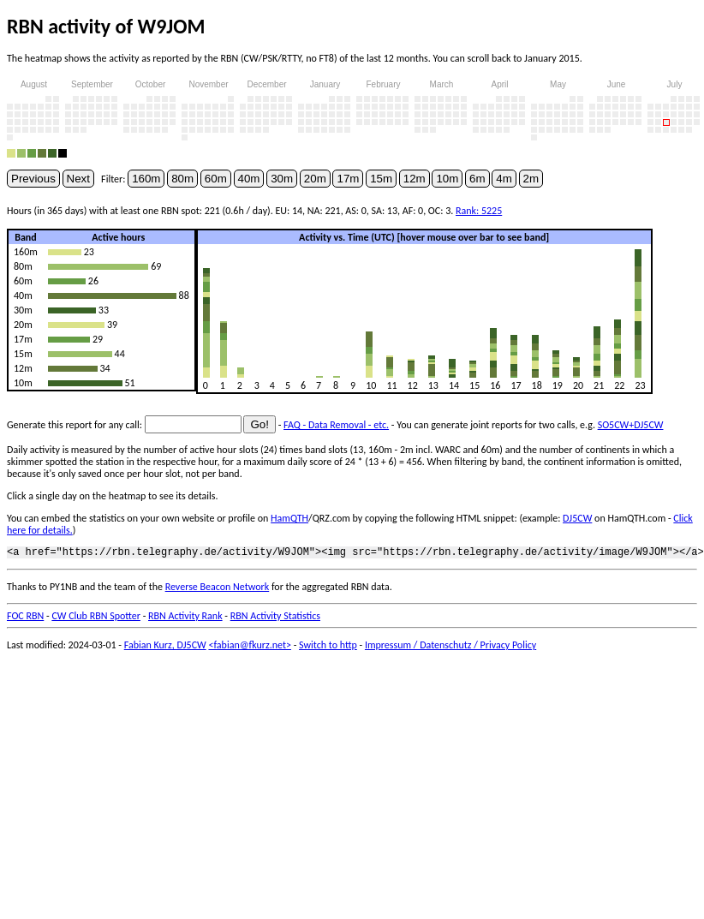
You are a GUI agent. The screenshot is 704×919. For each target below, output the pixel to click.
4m (504, 178)
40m (249, 178)
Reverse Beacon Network (217, 589)
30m (282, 178)
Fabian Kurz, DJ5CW (165, 647)
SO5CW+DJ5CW (631, 425)
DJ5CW (577, 518)
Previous (33, 178)
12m (414, 178)
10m (447, 178)
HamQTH (289, 518)
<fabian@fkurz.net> (249, 647)
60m (216, 178)
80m (182, 178)
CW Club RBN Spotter (95, 618)
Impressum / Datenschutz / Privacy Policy (450, 647)
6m (477, 178)
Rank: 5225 (479, 211)
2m (531, 178)
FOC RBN (25, 618)
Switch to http (328, 647)
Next (78, 178)
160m (146, 178)
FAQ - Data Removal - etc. (336, 425)
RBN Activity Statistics (275, 618)
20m (315, 178)
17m (348, 178)
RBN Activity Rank (185, 618)
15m (381, 178)
